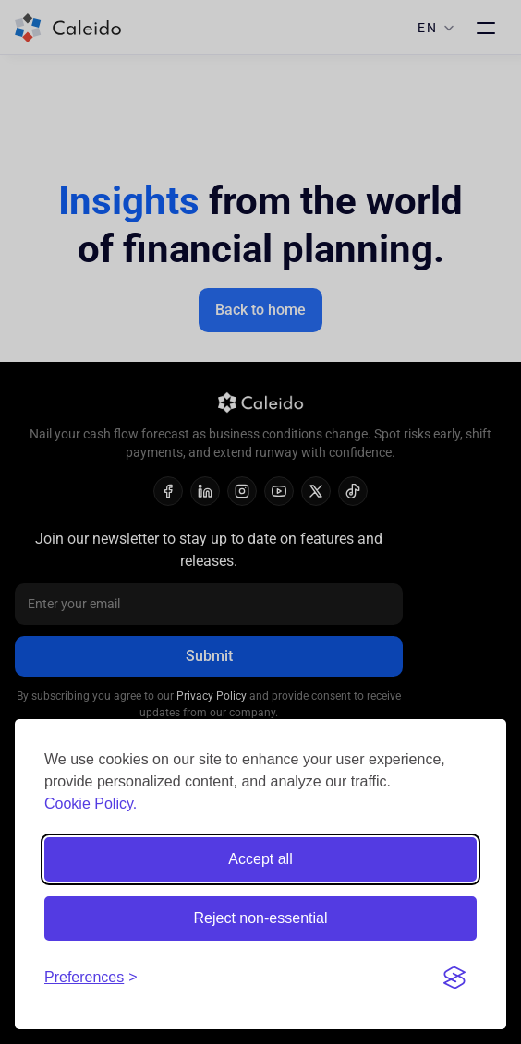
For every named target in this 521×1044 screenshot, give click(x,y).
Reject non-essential (261, 918)
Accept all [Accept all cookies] (260, 859)
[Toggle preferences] (91, 977)
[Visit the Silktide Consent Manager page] (454, 977)
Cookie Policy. (90, 803)
